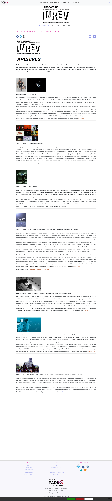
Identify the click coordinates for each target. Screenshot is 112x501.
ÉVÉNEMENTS (54, 2)
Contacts (56, 470)
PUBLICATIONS (74, 2)
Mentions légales (56, 467)
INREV (39, 2)
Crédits (56, 465)
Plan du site (56, 474)
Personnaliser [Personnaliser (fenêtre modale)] (88, 499)
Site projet (64, 392)
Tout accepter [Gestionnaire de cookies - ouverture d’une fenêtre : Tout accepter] (71, 499)
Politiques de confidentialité (56, 472)
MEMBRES (45, 2)
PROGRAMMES (64, 2)
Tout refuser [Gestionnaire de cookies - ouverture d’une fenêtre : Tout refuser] (80, 499)
